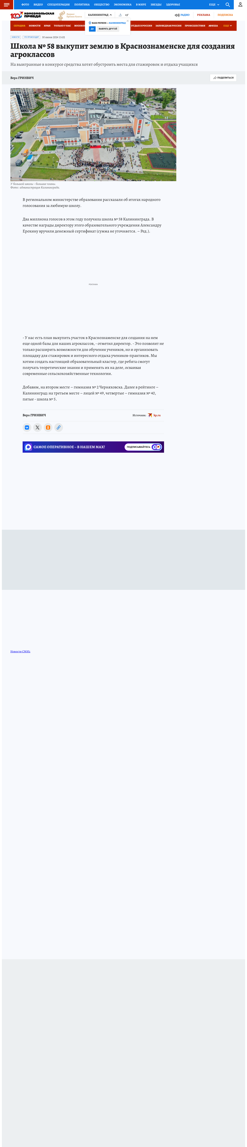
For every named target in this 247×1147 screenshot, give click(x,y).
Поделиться (223, 78)
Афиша (213, 25)
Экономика (122, 4)
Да (92, 29)
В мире (141, 4)
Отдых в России (141, 25)
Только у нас (62, 25)
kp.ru (157, 415)
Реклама (203, 15)
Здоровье (173, 4)
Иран (47, 25)
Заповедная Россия (168, 25)
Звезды (156, 4)
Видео (38, 4)
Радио (184, 15)
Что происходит (31, 37)
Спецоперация (58, 4)
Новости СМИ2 (20, 651)
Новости (35, 25)
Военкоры (81, 25)
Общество (101, 4)
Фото (25, 4)
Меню (4, 4)
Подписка (225, 15)
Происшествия (195, 25)
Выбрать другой (108, 29)
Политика (82, 4)
